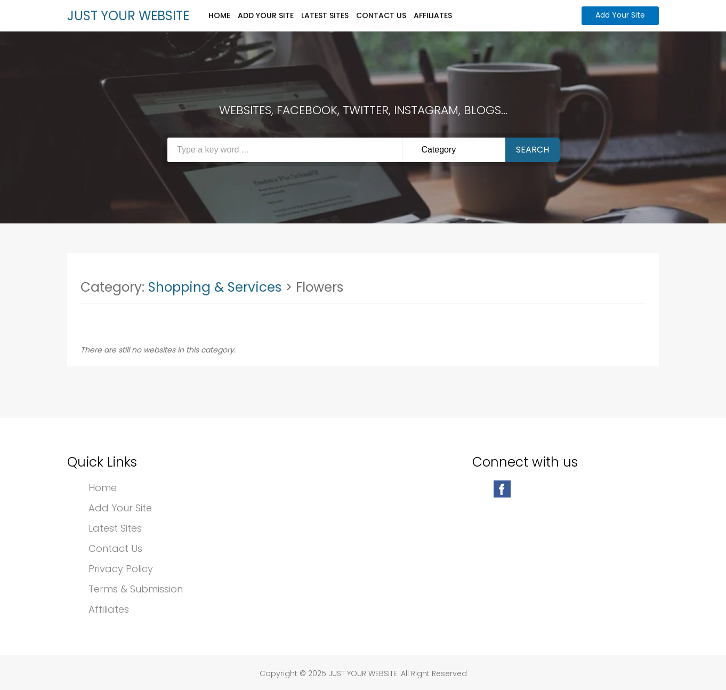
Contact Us (381, 15)
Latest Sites (325, 15)
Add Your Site (266, 15)
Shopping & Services (214, 287)
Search (532, 149)
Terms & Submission (135, 589)
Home (219, 15)
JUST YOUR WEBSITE (128, 16)
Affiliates (433, 15)
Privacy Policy (120, 568)
